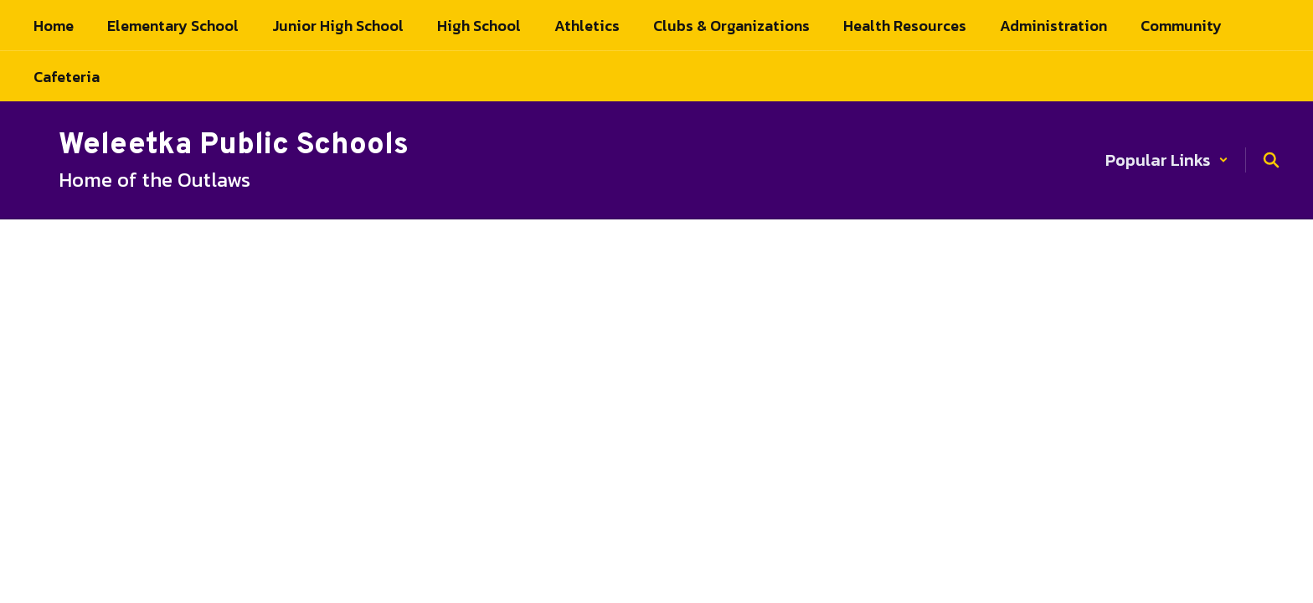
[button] (1166, 160)
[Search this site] (1271, 160)
